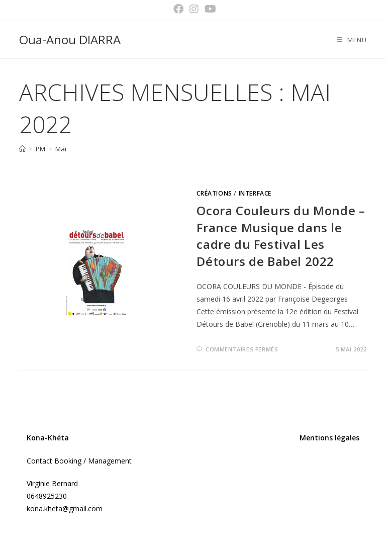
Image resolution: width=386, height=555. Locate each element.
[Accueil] (22, 148)
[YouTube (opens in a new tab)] (209, 9)
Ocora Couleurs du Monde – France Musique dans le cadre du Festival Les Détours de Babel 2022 (281, 235)
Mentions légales (329, 437)
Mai (60, 148)
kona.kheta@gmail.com (65, 508)
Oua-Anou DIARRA (70, 39)
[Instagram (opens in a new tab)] (194, 9)
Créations (214, 193)
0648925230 (47, 496)
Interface (255, 193)
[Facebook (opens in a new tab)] (178, 9)
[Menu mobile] (352, 39)
